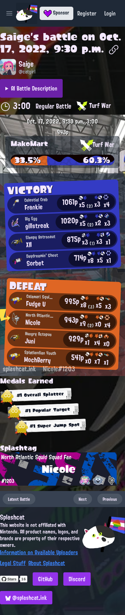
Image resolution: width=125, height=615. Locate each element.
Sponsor (56, 12)
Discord (77, 579)
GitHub (45, 579)
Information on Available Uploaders (39, 552)
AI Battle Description (34, 88)
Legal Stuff (13, 563)
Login (110, 13)
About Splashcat (46, 563)
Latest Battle (19, 499)
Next (83, 499)
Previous (110, 499)
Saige (15, 37)
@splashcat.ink (26, 597)
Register (86, 13)
